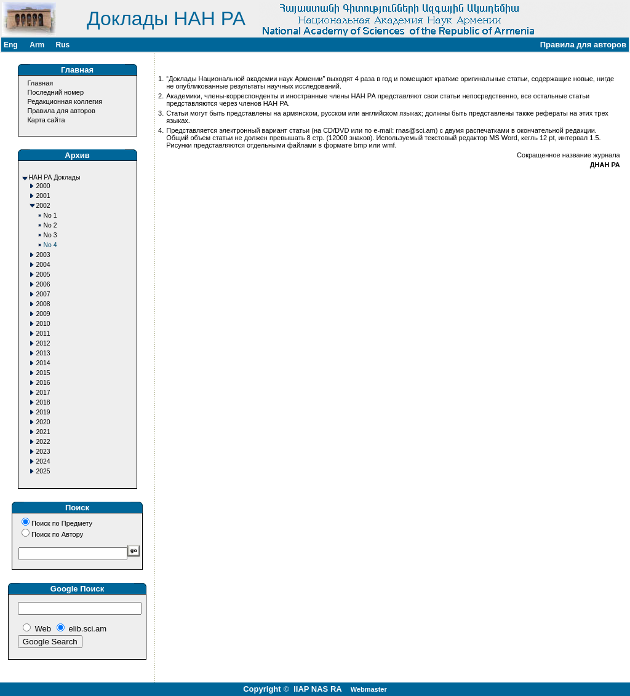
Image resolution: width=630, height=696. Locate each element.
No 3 (50, 235)
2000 (43, 186)
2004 (43, 264)
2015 (43, 373)
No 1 (50, 215)
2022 (43, 441)
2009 (43, 313)
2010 (43, 323)
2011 (43, 333)
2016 (43, 382)
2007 (43, 294)
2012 (43, 343)
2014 (43, 363)
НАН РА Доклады (55, 177)
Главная (40, 83)
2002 (43, 205)
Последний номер (55, 92)
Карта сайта (46, 120)
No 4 (50, 245)
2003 (43, 254)
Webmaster (369, 689)
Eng (11, 45)
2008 (43, 304)
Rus (62, 45)
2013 (43, 353)
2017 (43, 392)
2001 (43, 195)
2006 (43, 284)
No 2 (50, 225)
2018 (43, 402)
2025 (43, 471)
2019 (43, 412)
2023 (43, 451)
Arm (37, 45)
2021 (43, 432)
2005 (43, 274)
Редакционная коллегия (64, 101)
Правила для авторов (61, 110)
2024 (43, 461)
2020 (43, 422)
